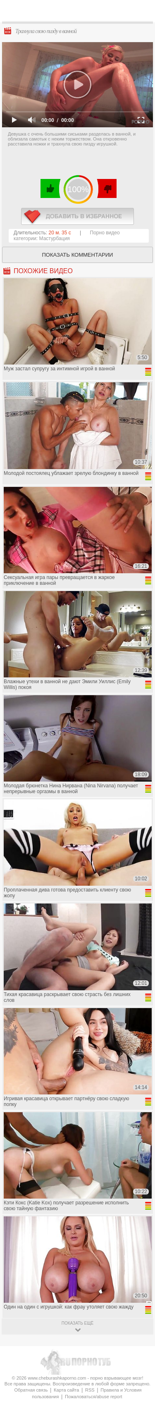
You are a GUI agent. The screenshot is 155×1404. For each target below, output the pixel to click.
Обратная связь (31, 1389)
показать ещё (77, 1323)
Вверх (139, 1313)
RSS (90, 1389)
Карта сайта (66, 1389)
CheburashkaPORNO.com (80, 13)
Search (142, 11)
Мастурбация (54, 238)
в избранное (77, 216)
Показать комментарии (77, 255)
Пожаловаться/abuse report (93, 1396)
